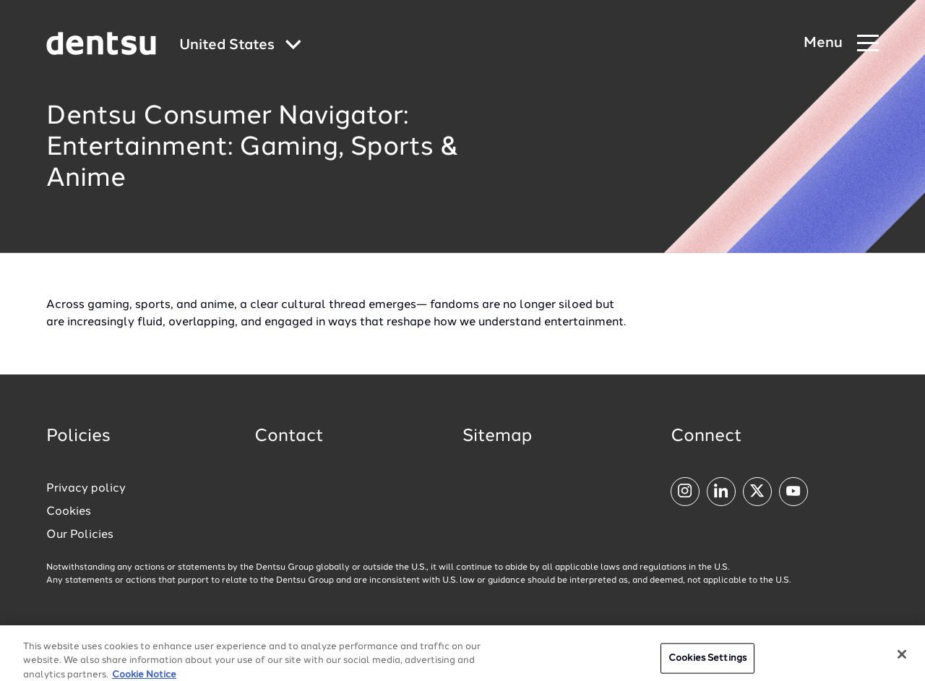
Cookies (68, 512)
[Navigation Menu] (841, 44)
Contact (289, 436)
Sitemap (497, 436)
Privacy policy (86, 488)
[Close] (902, 661)
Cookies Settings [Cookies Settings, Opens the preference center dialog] (707, 665)
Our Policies (79, 535)
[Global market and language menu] (240, 46)
